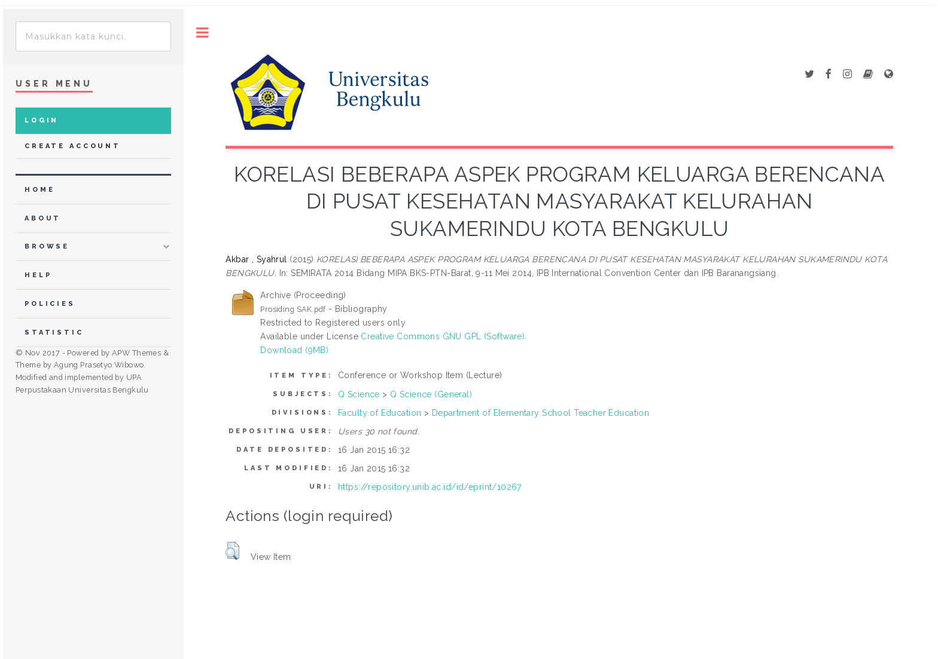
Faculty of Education (379, 413)
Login (42, 120)
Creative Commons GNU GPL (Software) (443, 336)
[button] (232, 551)
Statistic (54, 332)
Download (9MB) (294, 350)
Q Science (359, 394)
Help (38, 275)
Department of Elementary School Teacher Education (541, 413)
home (39, 190)
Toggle (202, 32)
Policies (50, 304)
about (43, 218)
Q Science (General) (431, 394)
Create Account (73, 146)
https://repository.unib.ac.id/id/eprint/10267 (430, 487)
